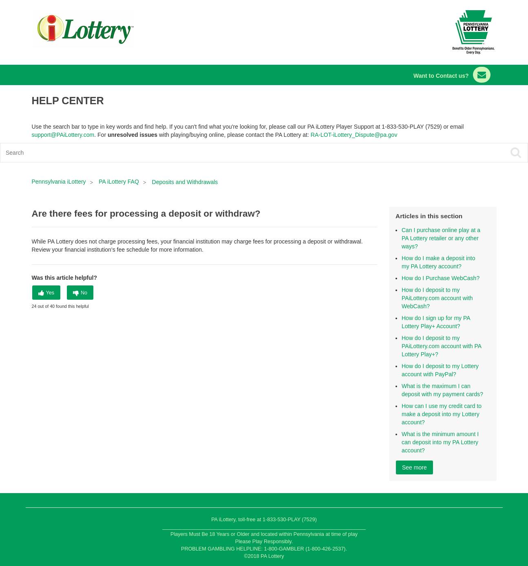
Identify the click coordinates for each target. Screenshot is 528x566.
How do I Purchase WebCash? (440, 278)
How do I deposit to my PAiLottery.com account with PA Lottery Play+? (441, 346)
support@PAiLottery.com (63, 135)
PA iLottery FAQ (119, 181)
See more (414, 467)
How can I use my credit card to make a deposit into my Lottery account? (442, 414)
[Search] (211, 152)
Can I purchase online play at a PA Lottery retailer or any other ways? (441, 238)
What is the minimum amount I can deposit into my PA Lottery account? (440, 442)
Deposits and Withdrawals (185, 182)
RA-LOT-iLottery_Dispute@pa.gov (354, 135)
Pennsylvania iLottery (60, 181)
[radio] (46, 292)
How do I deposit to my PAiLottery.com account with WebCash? (437, 298)
